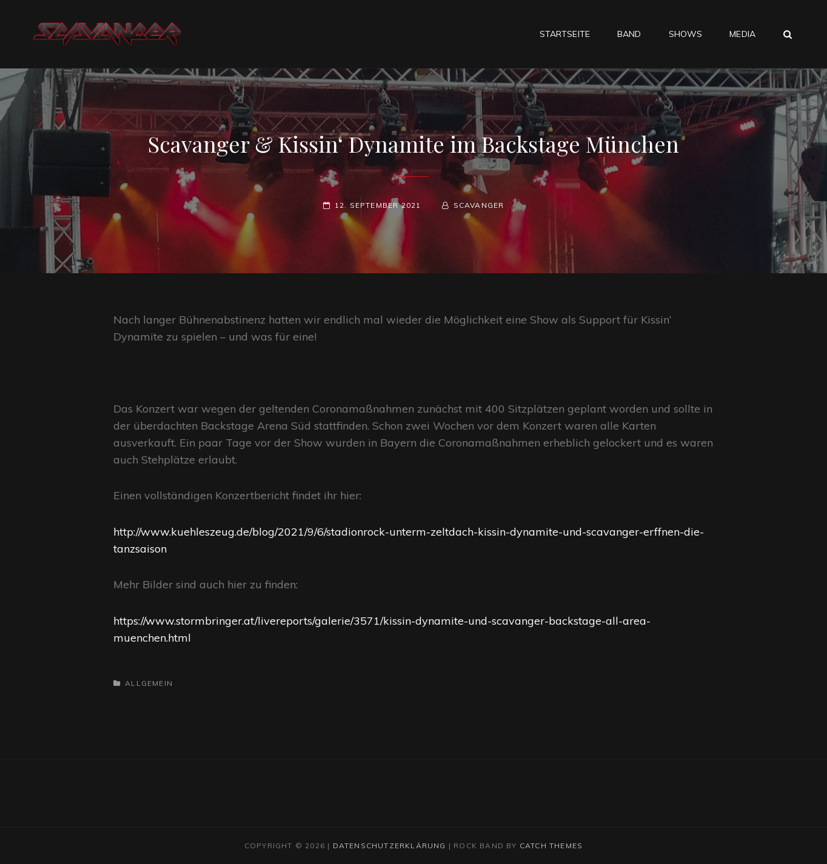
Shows (686, 33)
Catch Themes (551, 845)
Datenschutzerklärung (389, 845)
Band (629, 33)
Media (742, 33)
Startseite (565, 33)
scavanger (479, 205)
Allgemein (149, 683)
